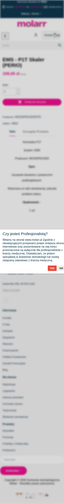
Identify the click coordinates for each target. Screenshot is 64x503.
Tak (52, 268)
